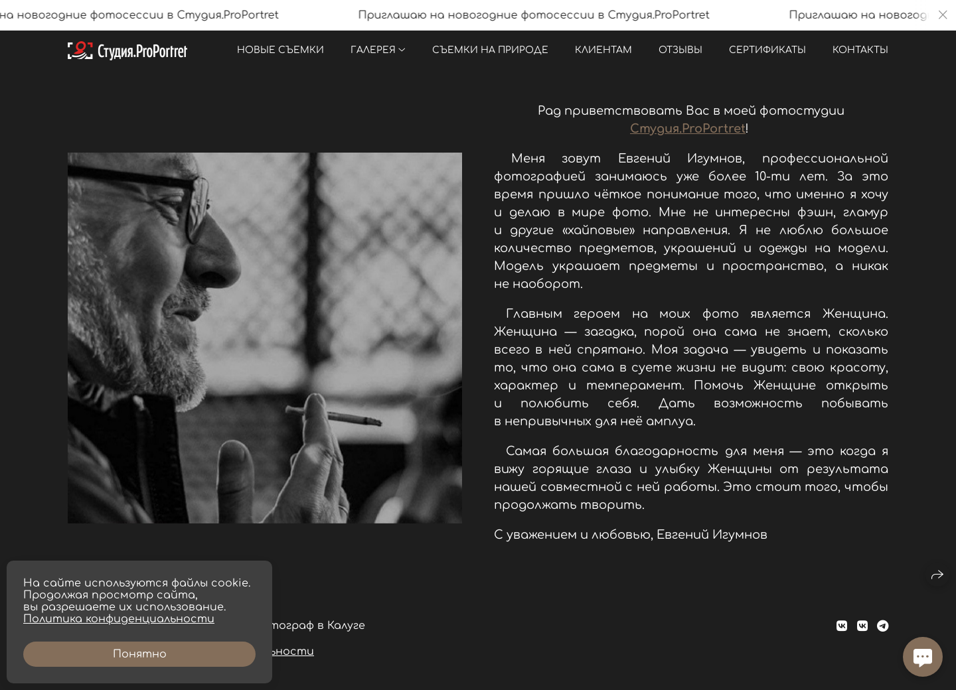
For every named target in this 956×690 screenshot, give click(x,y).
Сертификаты (767, 50)
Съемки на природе (490, 50)
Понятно (140, 654)
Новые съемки (280, 50)
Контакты (860, 50)
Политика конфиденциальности (118, 619)
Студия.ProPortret (688, 128)
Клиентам (603, 50)
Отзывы (680, 50)
